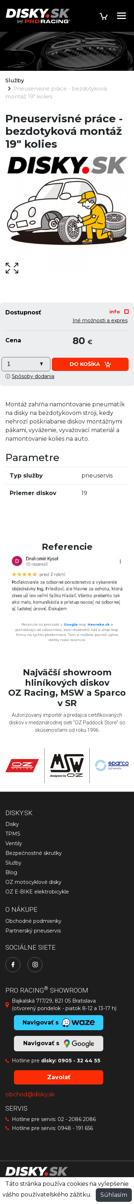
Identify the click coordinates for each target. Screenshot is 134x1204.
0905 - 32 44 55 (79, 1060)
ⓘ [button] (29, 376)
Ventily (13, 843)
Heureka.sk (99, 624)
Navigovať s (58, 1043)
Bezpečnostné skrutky (33, 853)
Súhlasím (113, 1194)
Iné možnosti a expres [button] (100, 320)
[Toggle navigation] (121, 15)
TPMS (12, 834)
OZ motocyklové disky (33, 882)
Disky (12, 824)
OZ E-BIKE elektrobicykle (37, 892)
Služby (14, 80)
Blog (11, 872)
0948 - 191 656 (75, 1128)
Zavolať (58, 1077)
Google (71, 624)
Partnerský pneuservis (33, 931)
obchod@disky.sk (30, 1094)
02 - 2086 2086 (77, 1119)
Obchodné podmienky (33, 921)
